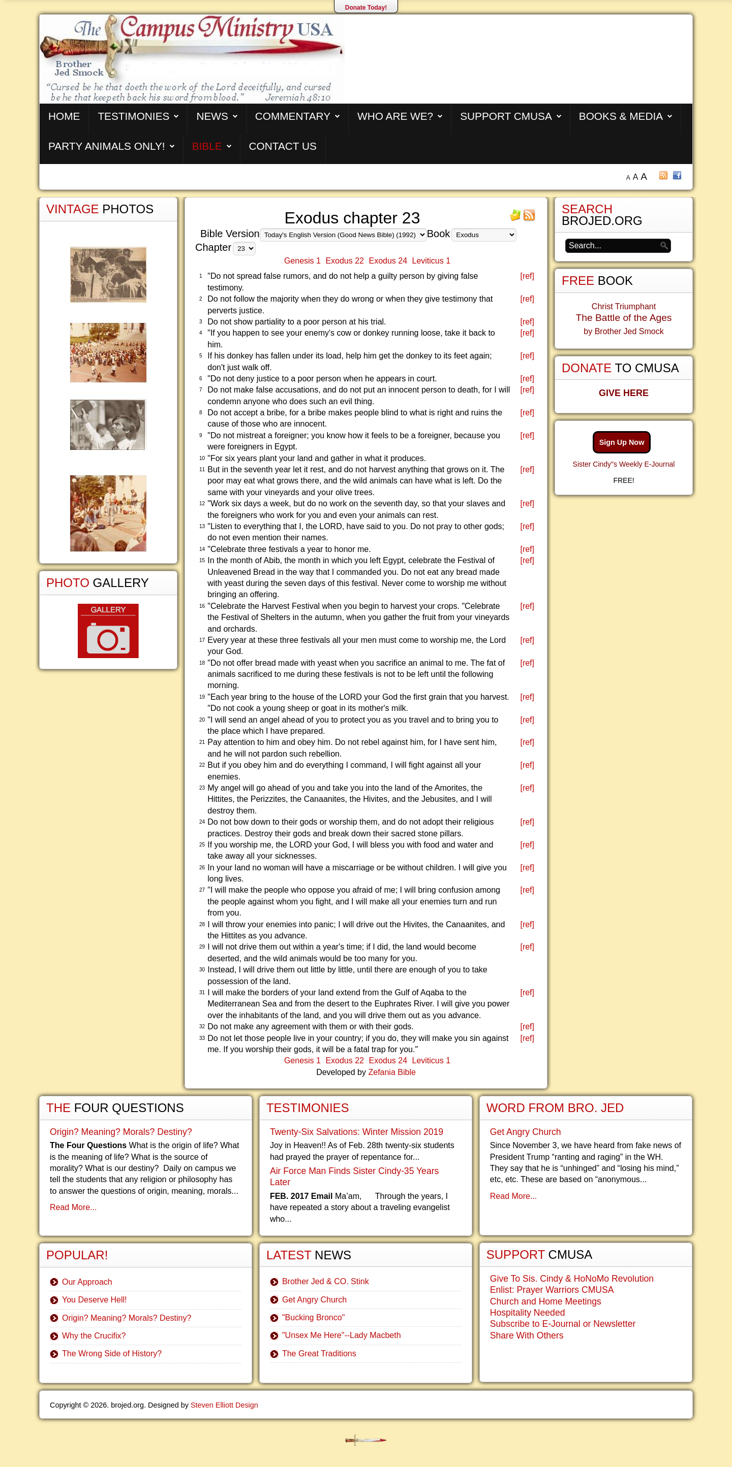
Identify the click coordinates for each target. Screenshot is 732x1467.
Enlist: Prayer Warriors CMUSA (552, 1290)
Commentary (292, 116)
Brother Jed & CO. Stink (325, 1281)
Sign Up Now (622, 442)
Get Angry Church (314, 1299)
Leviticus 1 (431, 260)
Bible (207, 146)
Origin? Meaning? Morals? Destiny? (121, 1132)
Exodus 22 (344, 260)
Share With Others (527, 1335)
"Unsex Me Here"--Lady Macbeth (341, 1335)
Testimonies (133, 116)
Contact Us (283, 146)
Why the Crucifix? (94, 1335)
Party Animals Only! (106, 146)
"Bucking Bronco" (313, 1317)
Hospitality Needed (527, 1313)
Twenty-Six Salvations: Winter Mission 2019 (356, 1132)
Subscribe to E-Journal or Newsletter (563, 1324)
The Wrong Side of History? (112, 1353)
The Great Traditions (319, 1353)
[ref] (527, 276)
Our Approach (87, 1282)
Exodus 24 (388, 260)
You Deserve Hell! (94, 1299)
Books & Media (621, 116)
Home (64, 116)
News (212, 116)
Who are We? (395, 116)
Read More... (73, 1207)
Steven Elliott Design (224, 1405)
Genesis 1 (302, 260)
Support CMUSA (506, 116)
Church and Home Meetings (545, 1301)
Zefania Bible (391, 1072)
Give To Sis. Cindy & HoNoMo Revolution (572, 1279)
